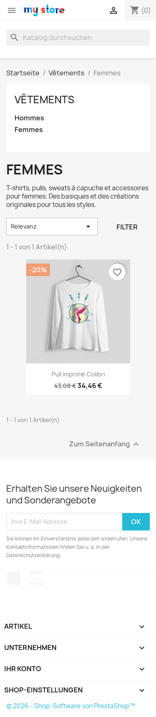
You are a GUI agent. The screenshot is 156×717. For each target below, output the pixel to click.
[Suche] (78, 37)
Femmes (29, 129)
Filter (127, 227)
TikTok (13, 578)
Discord (36, 578)
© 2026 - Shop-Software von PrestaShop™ (70, 706)
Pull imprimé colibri (78, 374)
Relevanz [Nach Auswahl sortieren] (52, 227)
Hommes (29, 118)
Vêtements (44, 99)
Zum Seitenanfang (105, 444)
